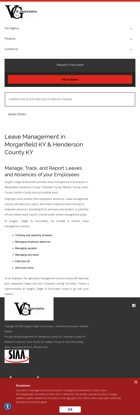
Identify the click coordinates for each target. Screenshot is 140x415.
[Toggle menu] (131, 29)
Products (10, 38)
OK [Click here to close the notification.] (70, 409)
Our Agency (12, 28)
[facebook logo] (133, 305)
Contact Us (11, 49)
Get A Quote (70, 79)
